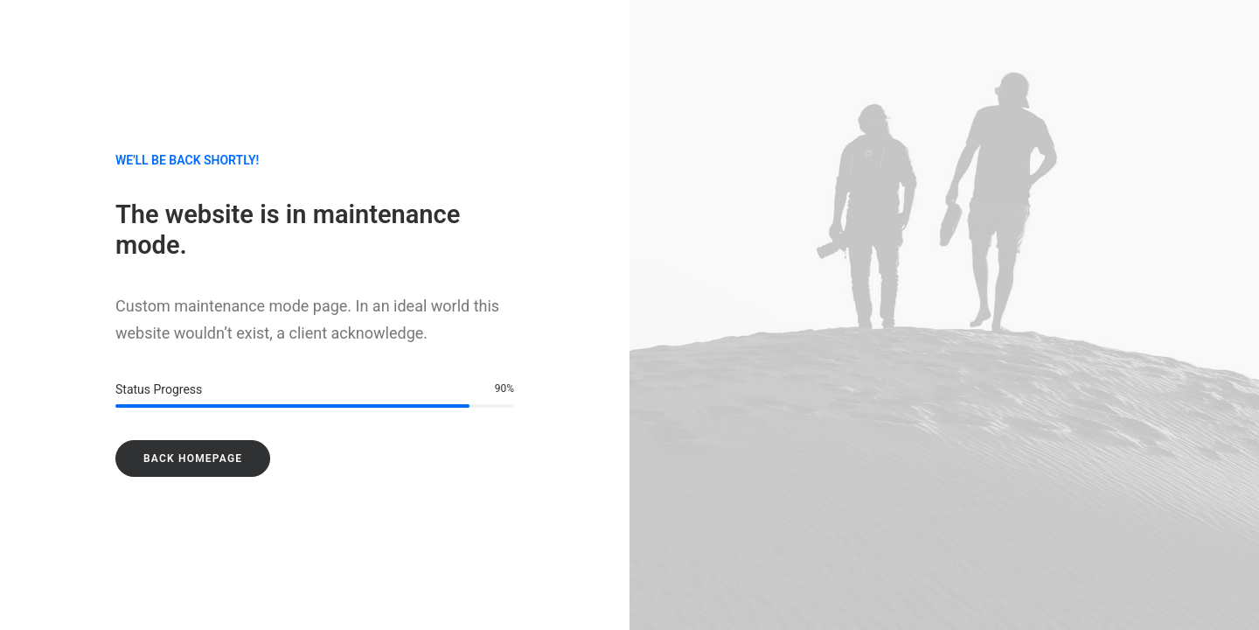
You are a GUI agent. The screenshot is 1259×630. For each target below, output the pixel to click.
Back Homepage (192, 458)
